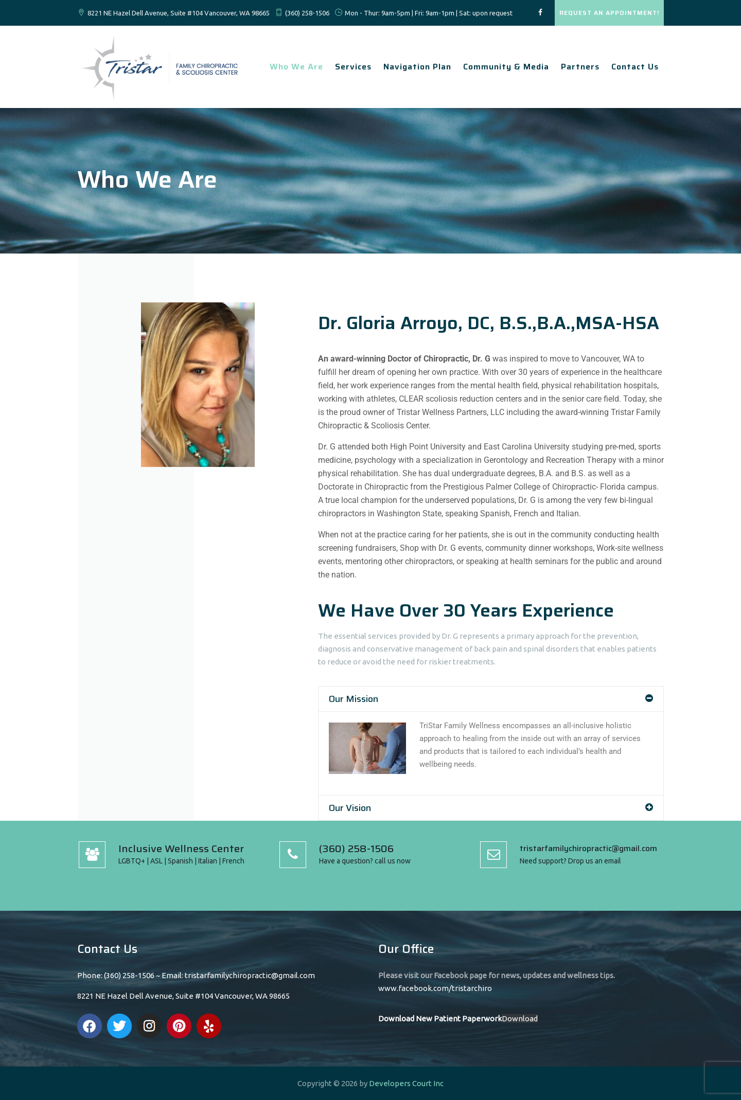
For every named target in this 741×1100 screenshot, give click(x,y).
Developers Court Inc (406, 1083)
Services (353, 66)
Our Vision (350, 808)
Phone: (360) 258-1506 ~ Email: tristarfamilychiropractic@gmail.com (196, 975)
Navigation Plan (417, 66)
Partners (580, 66)
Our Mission (353, 699)
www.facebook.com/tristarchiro (435, 988)
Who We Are (296, 66)
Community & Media (506, 66)
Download (520, 1018)
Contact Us (635, 66)
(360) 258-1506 (307, 12)
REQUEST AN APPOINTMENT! (609, 12)
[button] (491, 699)
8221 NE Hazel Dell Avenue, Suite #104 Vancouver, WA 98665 (178, 12)
